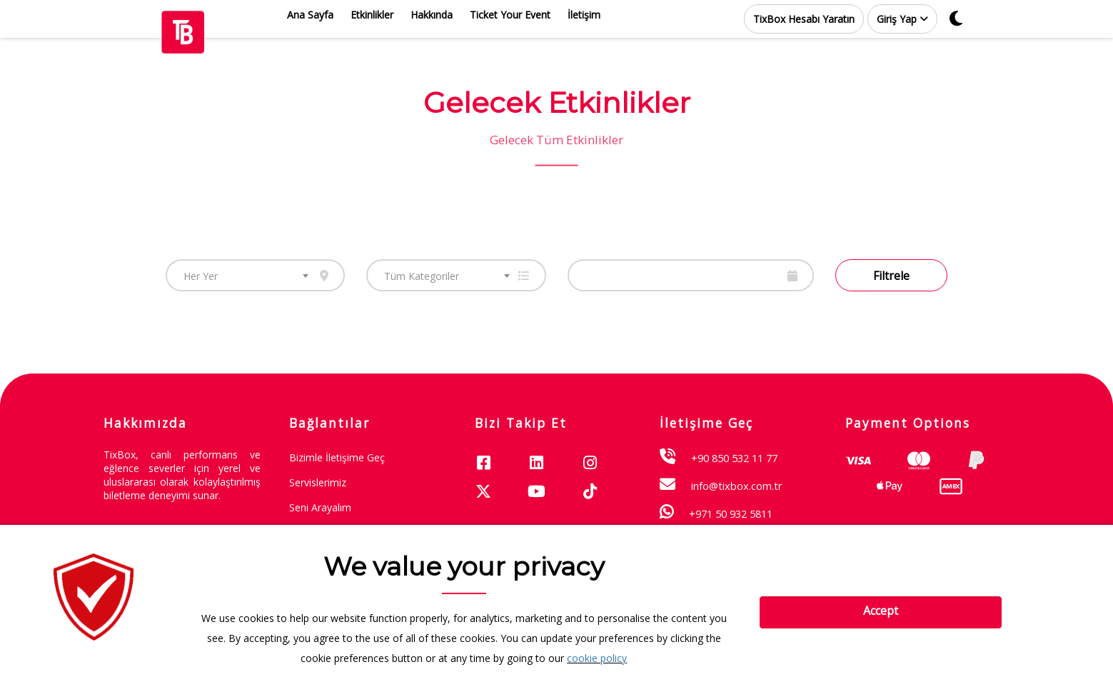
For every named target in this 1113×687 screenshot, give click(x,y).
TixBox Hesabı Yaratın (804, 19)
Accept (880, 610)
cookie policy (597, 658)
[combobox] (256, 275)
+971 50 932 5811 (730, 513)
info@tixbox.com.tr (736, 485)
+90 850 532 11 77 (734, 458)
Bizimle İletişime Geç (337, 457)
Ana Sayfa (310, 14)
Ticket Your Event (510, 14)
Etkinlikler (372, 14)
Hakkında (432, 14)
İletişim (584, 14)
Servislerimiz (317, 482)
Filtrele (891, 276)
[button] (902, 19)
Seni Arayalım (320, 507)
